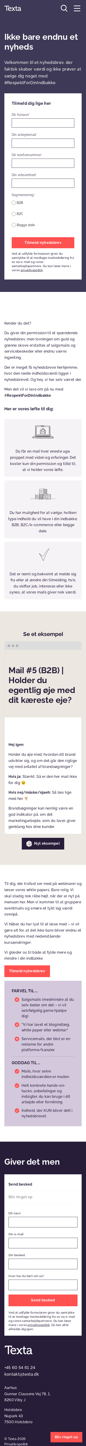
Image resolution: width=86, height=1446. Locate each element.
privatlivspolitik (32, 270)
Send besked (20, 1184)
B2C (20, 214)
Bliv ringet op (20, 1197)
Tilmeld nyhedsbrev (43, 242)
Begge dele (26, 225)
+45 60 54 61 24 (19, 1367)
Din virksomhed (24, 175)
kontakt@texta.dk (21, 1374)
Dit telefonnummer (27, 155)
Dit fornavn (21, 115)
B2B (20, 203)
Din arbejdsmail (24, 135)
